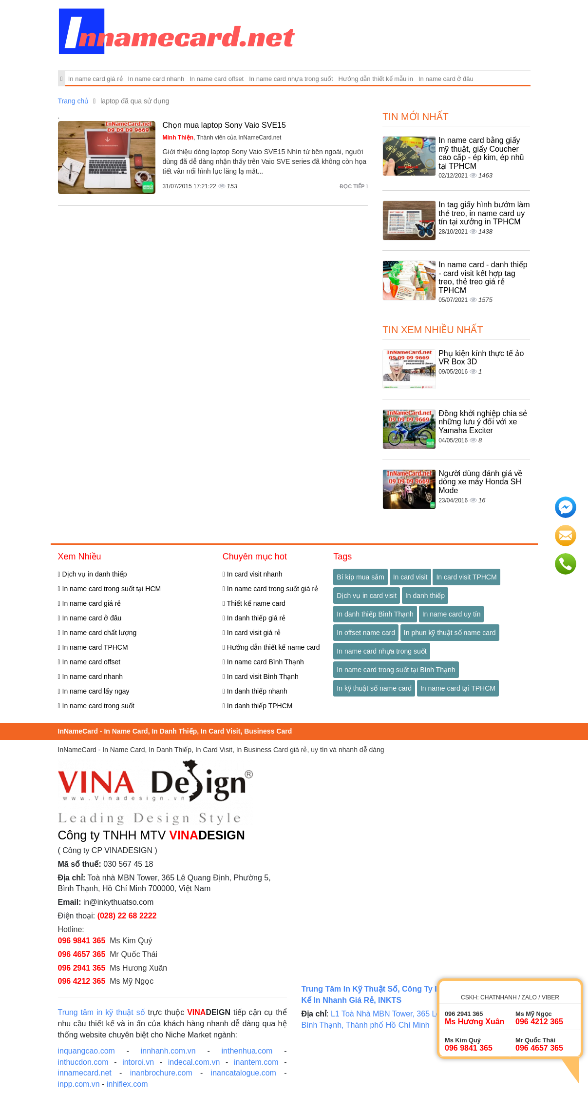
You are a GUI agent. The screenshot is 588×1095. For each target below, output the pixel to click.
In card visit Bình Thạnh (261, 676)
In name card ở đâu (446, 78)
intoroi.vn (138, 1062)
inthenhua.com (246, 1051)
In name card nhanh (156, 78)
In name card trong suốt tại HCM (109, 589)
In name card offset (217, 78)
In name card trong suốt (96, 706)
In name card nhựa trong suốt (291, 78)
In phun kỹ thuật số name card (450, 633)
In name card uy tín (451, 614)
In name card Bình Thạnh (263, 662)
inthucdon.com (83, 1062)
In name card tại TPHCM (457, 688)
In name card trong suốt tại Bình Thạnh (396, 670)
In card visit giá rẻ (252, 633)
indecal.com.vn (194, 1062)
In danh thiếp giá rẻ (254, 618)
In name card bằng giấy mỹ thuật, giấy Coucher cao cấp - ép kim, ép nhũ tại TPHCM (481, 153)
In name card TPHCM (93, 647)
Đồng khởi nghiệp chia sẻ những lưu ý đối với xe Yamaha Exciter (482, 422)
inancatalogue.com (243, 1073)
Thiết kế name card (254, 603)
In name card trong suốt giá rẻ (270, 589)
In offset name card (366, 633)
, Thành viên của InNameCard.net (222, 137)
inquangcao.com (86, 1051)
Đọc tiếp (354, 186)
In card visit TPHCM (466, 577)
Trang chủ (73, 101)
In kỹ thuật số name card (374, 688)
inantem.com (256, 1062)
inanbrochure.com (161, 1073)
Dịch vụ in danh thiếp (92, 574)
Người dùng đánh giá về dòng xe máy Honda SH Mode (480, 482)
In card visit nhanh (253, 574)
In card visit (410, 577)
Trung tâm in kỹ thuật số (101, 1012)
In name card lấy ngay (94, 691)
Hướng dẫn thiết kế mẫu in (376, 78)
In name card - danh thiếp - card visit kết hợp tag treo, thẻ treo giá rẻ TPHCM (482, 277)
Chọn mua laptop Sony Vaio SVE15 (224, 125)
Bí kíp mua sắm (360, 577)
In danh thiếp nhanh (255, 691)
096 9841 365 (82, 940)
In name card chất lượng (97, 633)
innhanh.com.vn (168, 1051)
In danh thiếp (425, 595)
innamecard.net (85, 1073)
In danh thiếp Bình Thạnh (375, 614)
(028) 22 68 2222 (127, 916)
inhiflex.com (127, 1084)
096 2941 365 (82, 968)
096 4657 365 (82, 954)
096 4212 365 (82, 981)
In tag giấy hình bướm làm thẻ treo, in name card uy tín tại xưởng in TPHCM (484, 213)
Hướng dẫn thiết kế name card (271, 647)
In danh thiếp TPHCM (258, 706)
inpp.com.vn (79, 1084)
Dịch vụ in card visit (367, 595)
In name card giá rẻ (95, 78)
